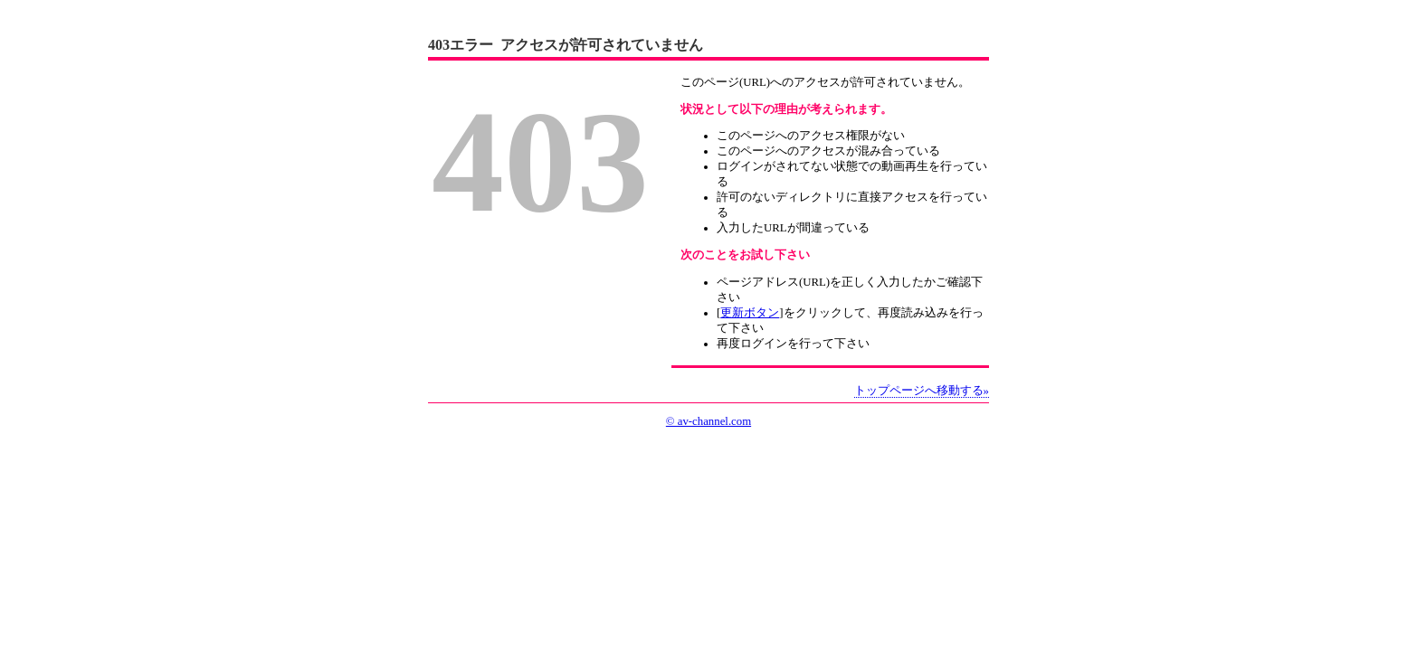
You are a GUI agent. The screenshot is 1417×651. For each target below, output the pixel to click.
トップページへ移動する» (921, 390)
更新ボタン (749, 313)
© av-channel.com (708, 421)
